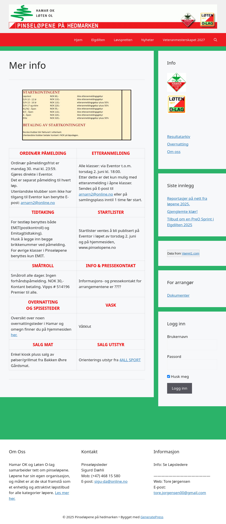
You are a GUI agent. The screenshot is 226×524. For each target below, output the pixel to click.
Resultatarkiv (178, 136)
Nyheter (147, 39)
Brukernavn (177, 336)
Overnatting (177, 144)
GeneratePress (151, 517)
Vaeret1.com (190, 253)
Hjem (78, 39)
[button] (215, 39)
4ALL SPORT (130, 359)
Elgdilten (98, 39)
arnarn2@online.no (38, 202)
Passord (174, 356)
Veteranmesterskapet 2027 (184, 39)
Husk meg (178, 376)
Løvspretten (123, 39)
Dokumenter (178, 295)
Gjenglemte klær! (182, 211)
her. (14, 334)
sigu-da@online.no (111, 481)
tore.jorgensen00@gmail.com (180, 492)
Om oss (173, 151)
